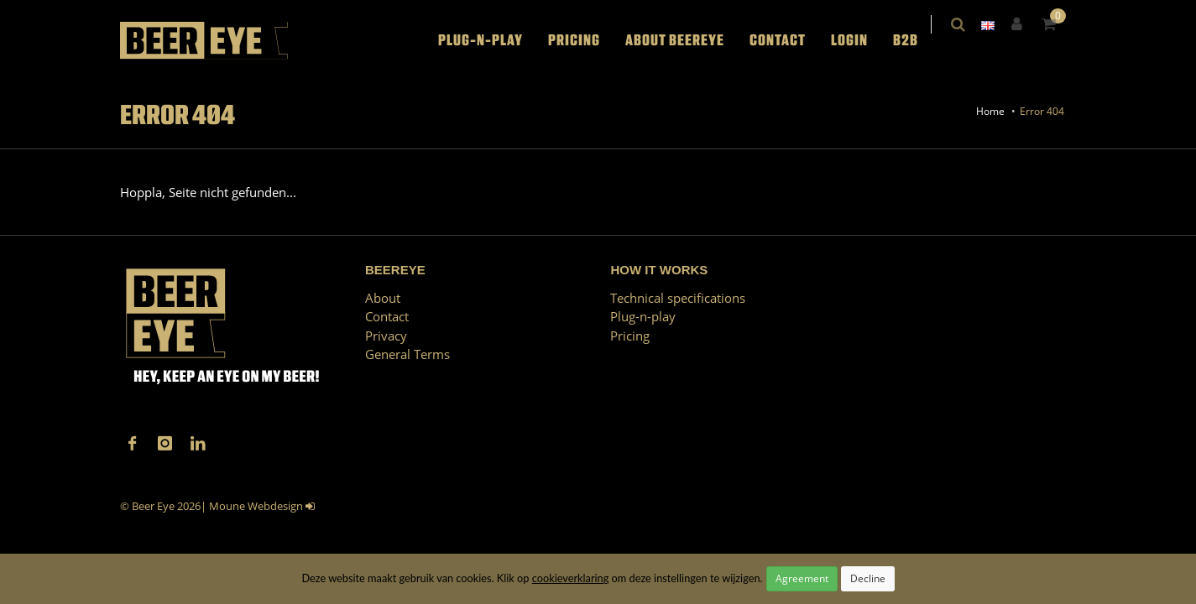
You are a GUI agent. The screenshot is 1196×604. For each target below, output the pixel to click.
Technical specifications (677, 297)
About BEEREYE (686, 40)
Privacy (386, 335)
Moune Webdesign (256, 505)
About (382, 297)
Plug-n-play (492, 40)
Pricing (586, 40)
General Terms (407, 354)
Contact (789, 40)
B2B (917, 40)
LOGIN (861, 40)
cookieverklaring (570, 578)
